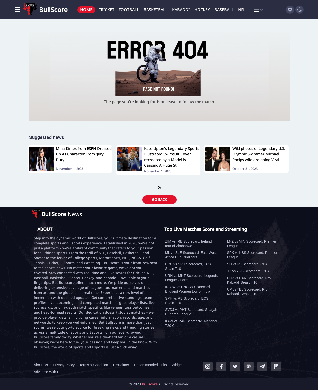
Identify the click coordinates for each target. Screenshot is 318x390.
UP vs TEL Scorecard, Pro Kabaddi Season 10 (247, 291)
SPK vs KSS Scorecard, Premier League (252, 255)
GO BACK (159, 199)
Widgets (178, 365)
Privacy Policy (64, 365)
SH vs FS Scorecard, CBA (247, 264)
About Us (41, 365)
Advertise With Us (47, 372)
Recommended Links (150, 365)
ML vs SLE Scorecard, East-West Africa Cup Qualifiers (191, 255)
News (62, 214)
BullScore (53, 9)
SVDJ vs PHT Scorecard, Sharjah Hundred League (191, 312)
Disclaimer (121, 365)
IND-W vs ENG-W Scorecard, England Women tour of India (188, 289)
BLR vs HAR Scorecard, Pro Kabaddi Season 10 (249, 280)
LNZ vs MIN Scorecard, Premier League (251, 243)
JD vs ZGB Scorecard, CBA (248, 271)
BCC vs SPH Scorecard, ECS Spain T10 (188, 266)
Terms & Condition (94, 365)
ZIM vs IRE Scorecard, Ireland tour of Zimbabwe (188, 243)
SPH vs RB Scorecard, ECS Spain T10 (186, 300)
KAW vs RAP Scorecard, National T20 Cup (191, 323)
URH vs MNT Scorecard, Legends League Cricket (191, 278)
